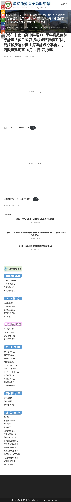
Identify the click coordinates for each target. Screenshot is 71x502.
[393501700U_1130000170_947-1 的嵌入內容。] (35, 163)
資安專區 (7, 427)
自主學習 (7, 316)
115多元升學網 (10, 280)
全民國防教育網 (10, 447)
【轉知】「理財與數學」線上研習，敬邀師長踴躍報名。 (35, 219)
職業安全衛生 (9, 430)
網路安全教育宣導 (11, 457)
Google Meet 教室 (11, 365)
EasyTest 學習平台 (11, 372)
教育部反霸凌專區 (11, 441)
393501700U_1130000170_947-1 (18, 199)
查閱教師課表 (9, 358)
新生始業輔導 (9, 332)
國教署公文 (8, 417)
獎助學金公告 (9, 382)
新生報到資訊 (9, 329)
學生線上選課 (9, 310)
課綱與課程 (8, 303)
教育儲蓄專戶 (9, 420)
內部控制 (7, 424)
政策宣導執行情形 (11, 434)
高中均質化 (8, 401)
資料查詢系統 (9, 355)
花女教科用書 (9, 385)
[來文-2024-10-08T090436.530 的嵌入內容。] (35, 92)
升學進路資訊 (9, 287)
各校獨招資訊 (9, 290)
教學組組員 (8, 57)
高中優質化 (8, 398)
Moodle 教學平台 (11, 368)
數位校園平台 (9, 375)
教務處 (27, 57)
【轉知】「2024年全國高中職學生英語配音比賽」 (35, 246)
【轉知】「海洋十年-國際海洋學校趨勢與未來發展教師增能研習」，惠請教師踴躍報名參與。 (35, 233)
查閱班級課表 (9, 362)
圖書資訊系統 (9, 378)
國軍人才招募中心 (11, 451)
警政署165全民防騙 (12, 454)
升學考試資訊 (9, 284)
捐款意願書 (8, 464)
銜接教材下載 (9, 336)
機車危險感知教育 (11, 444)
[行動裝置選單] (64, 3)
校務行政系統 (9, 351)
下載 (32, 128)
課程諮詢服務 (9, 306)
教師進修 (32, 57)
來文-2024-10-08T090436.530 (16, 127)
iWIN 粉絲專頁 (10, 461)
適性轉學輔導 (9, 339)
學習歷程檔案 (9, 313)
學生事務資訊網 (10, 437)
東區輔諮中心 (9, 404)
